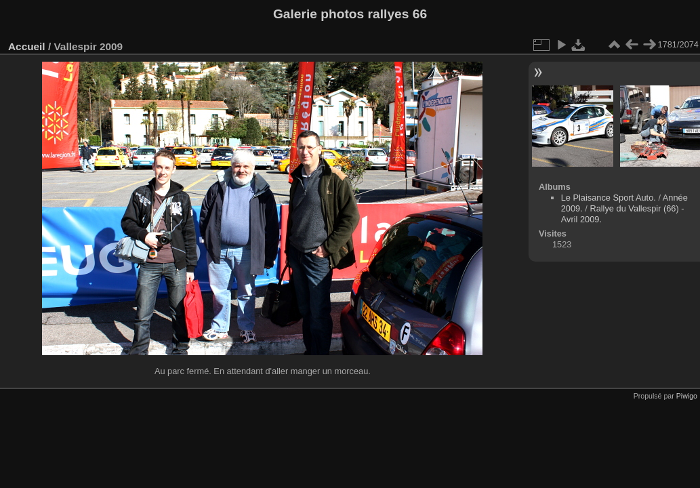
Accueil (26, 46)
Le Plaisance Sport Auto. (608, 197)
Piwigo (686, 396)
